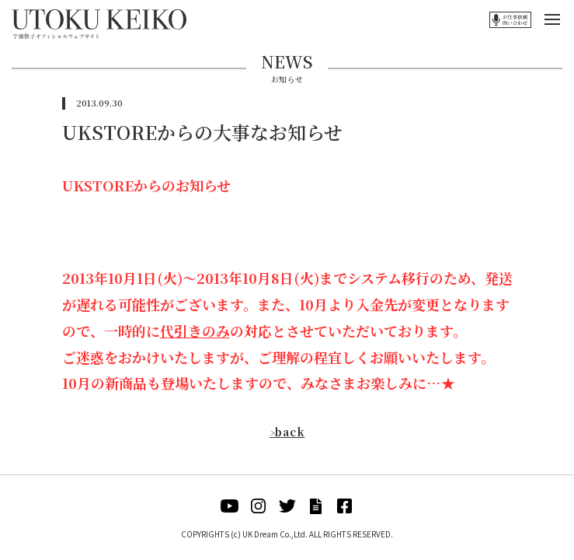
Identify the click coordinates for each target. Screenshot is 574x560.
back (287, 431)
